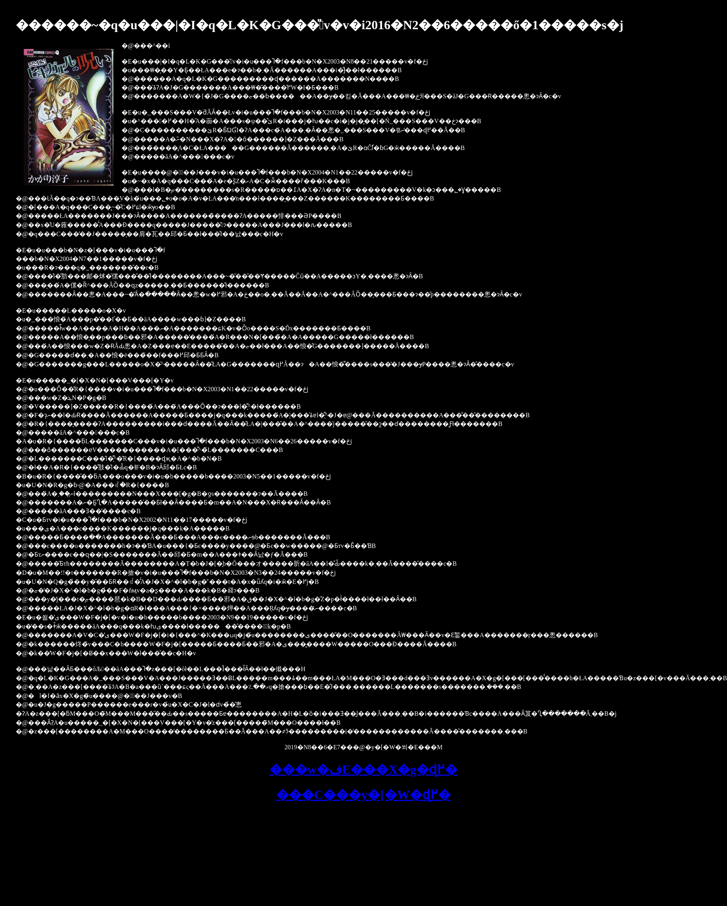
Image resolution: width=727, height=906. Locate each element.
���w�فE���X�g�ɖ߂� (364, 769)
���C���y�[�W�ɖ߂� (363, 795)
